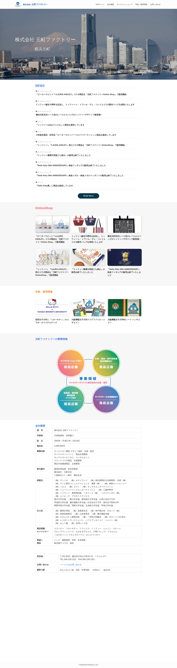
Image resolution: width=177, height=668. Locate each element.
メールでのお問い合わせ (71, 565)
